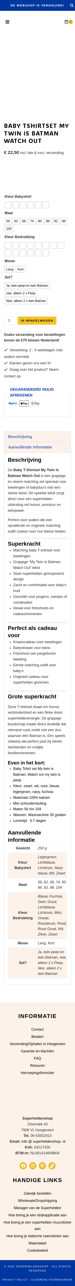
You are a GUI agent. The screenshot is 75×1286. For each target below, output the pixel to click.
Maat (9, 224)
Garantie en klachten (37, 1051)
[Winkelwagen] (69, 22)
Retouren (37, 1066)
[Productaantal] (10, 331)
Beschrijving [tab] (20, 447)
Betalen (37, 1037)
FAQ (37, 1058)
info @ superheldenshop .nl (43, 1142)
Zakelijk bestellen (37, 1193)
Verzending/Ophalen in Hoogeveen (37, 1044)
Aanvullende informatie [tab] (30, 458)
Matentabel (37, 1243)
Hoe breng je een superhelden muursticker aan (37, 1225)
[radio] (8, 216)
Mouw (10, 272)
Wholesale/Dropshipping (37, 1201)
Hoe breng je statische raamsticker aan (37, 1236)
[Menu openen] (7, 21)
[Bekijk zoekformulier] (71, 5)
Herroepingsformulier (37, 1073)
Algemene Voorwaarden (51, 1279)
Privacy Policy (15, 1279)
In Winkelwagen (37, 331)
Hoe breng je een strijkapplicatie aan (37, 1215)
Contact (37, 1029)
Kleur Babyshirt (18, 207)
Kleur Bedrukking (20, 248)
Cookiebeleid (37, 1251)
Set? (8, 288)
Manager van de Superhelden (37, 1208)
